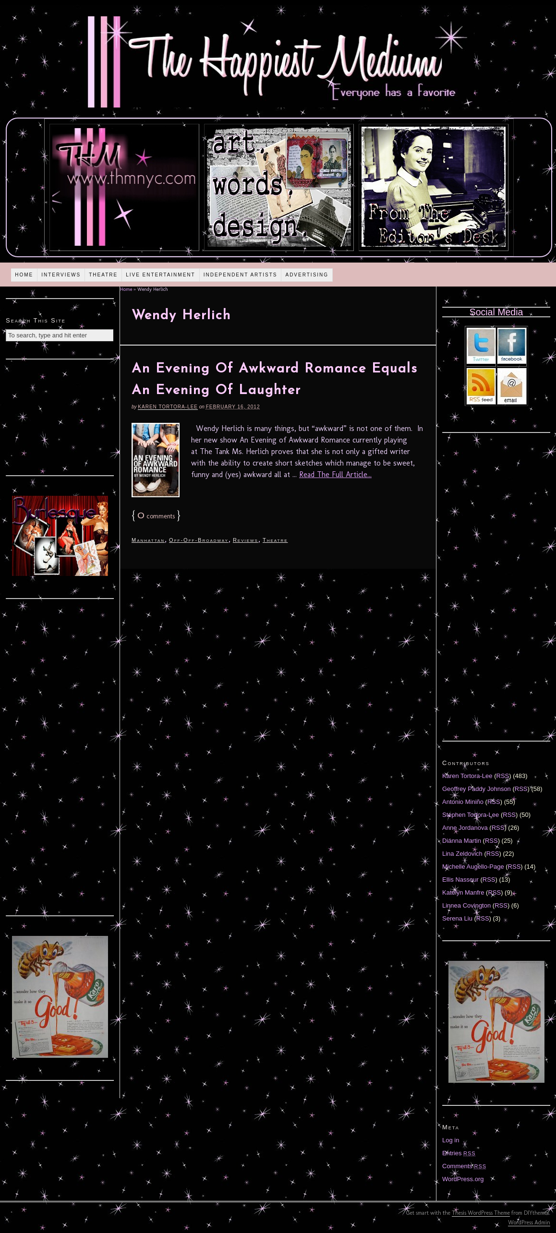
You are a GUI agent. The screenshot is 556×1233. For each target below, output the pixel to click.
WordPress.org (462, 1179)
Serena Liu (457, 918)
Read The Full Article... (335, 474)
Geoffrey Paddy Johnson (476, 788)
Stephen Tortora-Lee (470, 814)
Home (24, 274)
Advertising (306, 274)
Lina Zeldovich (462, 853)
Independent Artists (241, 274)
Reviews (245, 540)
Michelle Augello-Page (473, 866)
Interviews (61, 274)
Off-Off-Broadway (199, 540)
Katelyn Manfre (463, 892)
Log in (450, 1140)
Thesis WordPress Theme (481, 1212)
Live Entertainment (160, 274)
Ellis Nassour (460, 879)
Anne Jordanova (465, 827)
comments (156, 516)
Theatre (103, 274)
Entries (459, 1153)
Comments (464, 1166)
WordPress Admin (529, 1222)
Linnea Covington (466, 905)
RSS (502, 775)
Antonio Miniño (462, 801)
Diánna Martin (461, 840)
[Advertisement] (60, 416)
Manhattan (148, 540)
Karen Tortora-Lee (168, 406)
